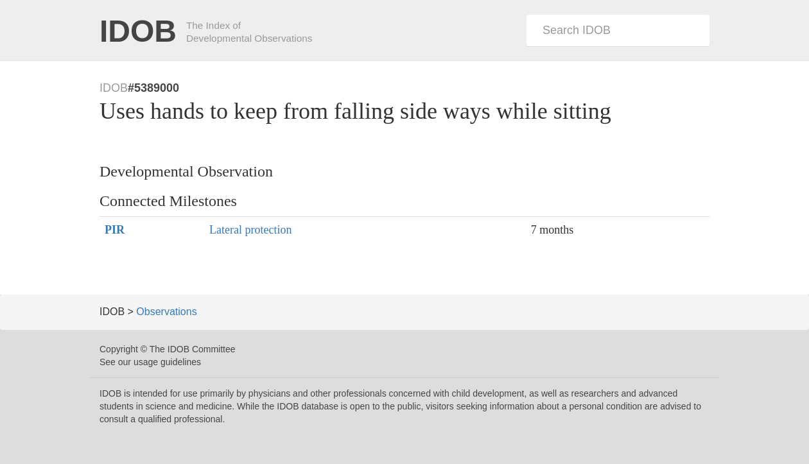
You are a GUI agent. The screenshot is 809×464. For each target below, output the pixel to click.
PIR (115, 229)
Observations (166, 311)
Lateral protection (250, 229)
